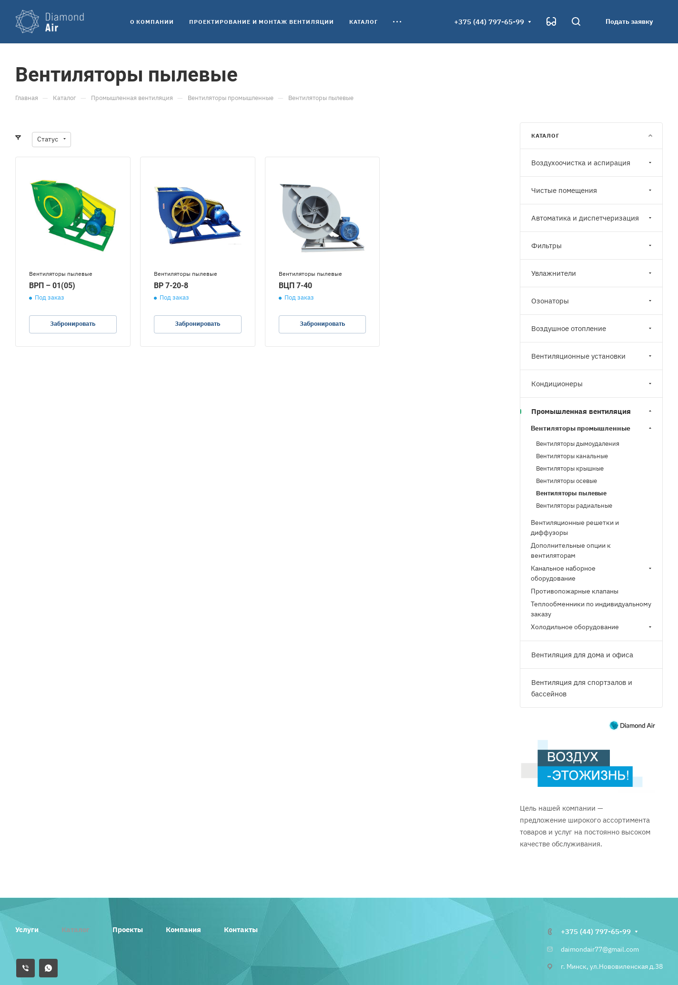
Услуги (27, 929)
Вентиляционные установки (592, 356)
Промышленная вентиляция (592, 411)
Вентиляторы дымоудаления (577, 444)
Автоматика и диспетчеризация (592, 217)
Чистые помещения (592, 190)
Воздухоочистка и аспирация (592, 162)
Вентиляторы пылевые (571, 493)
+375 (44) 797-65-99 (489, 21)
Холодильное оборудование (592, 627)
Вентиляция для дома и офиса (582, 654)
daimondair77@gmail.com (600, 949)
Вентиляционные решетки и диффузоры (575, 527)
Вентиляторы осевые (566, 481)
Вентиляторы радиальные (574, 506)
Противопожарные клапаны (574, 591)
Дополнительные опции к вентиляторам (571, 550)
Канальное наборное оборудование (592, 573)
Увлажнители (592, 273)
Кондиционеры (592, 383)
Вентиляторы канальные (572, 456)
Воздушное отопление (592, 328)
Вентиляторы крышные (570, 468)
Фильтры (592, 245)
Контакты (241, 929)
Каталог (75, 929)
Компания (183, 929)
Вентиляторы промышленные (592, 428)
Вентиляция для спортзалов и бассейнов (581, 688)
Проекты (127, 929)
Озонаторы (592, 300)
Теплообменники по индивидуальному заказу (591, 609)
